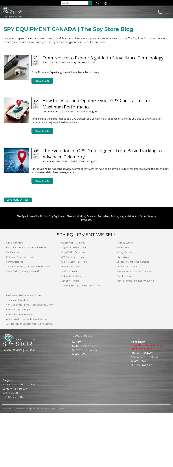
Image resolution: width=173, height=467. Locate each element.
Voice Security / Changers (19, 363)
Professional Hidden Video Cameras (24, 349)
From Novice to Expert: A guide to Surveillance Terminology (102, 112)
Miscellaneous (124, 301)
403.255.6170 (10, 447)
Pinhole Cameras (125, 330)
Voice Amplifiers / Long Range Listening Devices (30, 358)
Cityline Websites (57, 463)
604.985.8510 (144, 419)
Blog (33, 463)
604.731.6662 (138, 415)
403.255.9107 (15, 451)
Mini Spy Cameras (125, 296)
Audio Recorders (14, 296)
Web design (42, 463)
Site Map (26, 463)
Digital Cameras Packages (74, 301)
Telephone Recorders (17, 354)
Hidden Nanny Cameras (73, 330)
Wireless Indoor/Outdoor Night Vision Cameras (29, 377)
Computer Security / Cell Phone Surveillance (28, 320)
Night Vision (123, 311)
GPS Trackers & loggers (83, 165)
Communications (14, 315)
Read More (42, 134)
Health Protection (70, 325)
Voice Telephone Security (19, 368)
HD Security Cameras (72, 320)
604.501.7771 (79, 408)
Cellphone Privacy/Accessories (21, 311)
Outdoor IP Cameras (127, 320)
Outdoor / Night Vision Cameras (133, 315)
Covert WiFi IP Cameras (73, 296)
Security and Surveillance (81, 116)
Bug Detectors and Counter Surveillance (26, 301)
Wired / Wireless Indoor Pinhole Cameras (26, 373)
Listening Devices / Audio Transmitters (80, 339)
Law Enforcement (70, 334)
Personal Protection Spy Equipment (135, 325)
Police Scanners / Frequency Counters (135, 334)
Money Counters (125, 306)
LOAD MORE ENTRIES (17, 254)
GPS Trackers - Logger (72, 311)
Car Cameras (12, 306)
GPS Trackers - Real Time (74, 315)
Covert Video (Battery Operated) (22, 325)
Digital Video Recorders (73, 306)
